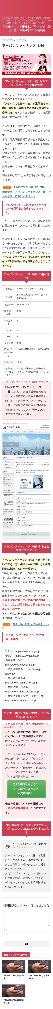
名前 (5, 930)
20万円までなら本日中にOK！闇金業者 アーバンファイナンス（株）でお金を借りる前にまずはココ (26, 192)
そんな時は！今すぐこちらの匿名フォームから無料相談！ (25, 789)
